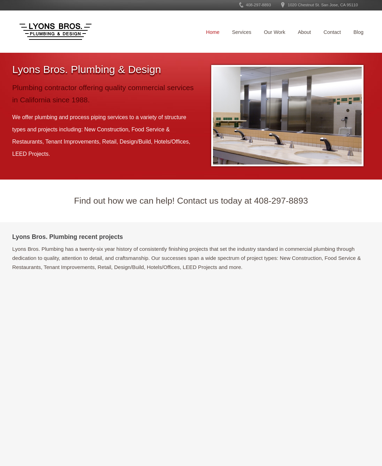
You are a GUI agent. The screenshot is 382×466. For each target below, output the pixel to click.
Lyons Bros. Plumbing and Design (55, 31)
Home (212, 32)
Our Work (274, 32)
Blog (358, 32)
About (304, 32)
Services (241, 32)
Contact (332, 32)
